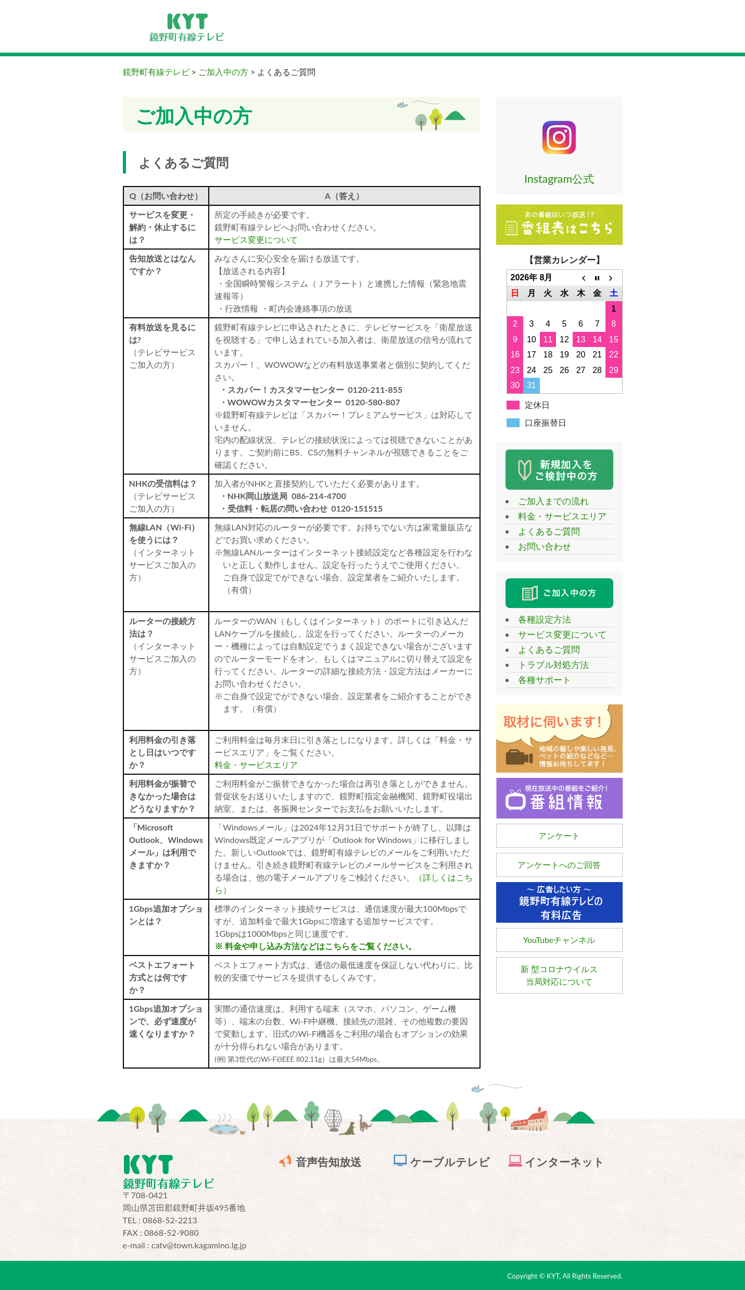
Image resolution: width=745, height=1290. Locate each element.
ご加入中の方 (223, 72)
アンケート (559, 835)
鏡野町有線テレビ (156, 72)
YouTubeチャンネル (559, 940)
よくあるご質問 (544, 531)
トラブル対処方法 (548, 664)
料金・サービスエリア (256, 765)
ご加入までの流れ (548, 500)
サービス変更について (256, 239)
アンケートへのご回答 (559, 865)
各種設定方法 (539, 619)
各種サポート (539, 679)
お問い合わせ (539, 546)
